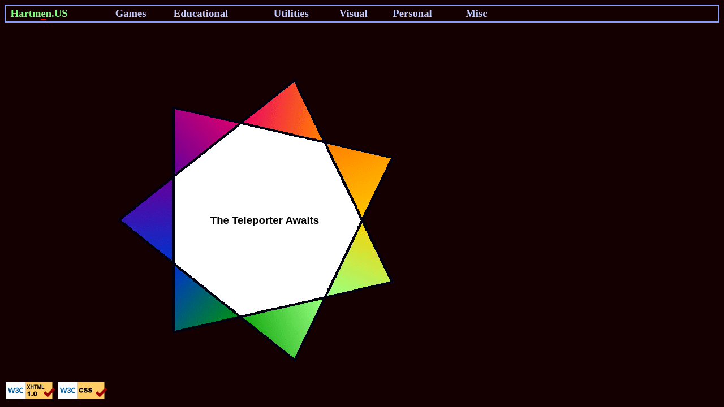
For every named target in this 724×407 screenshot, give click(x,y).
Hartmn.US (39, 13)
